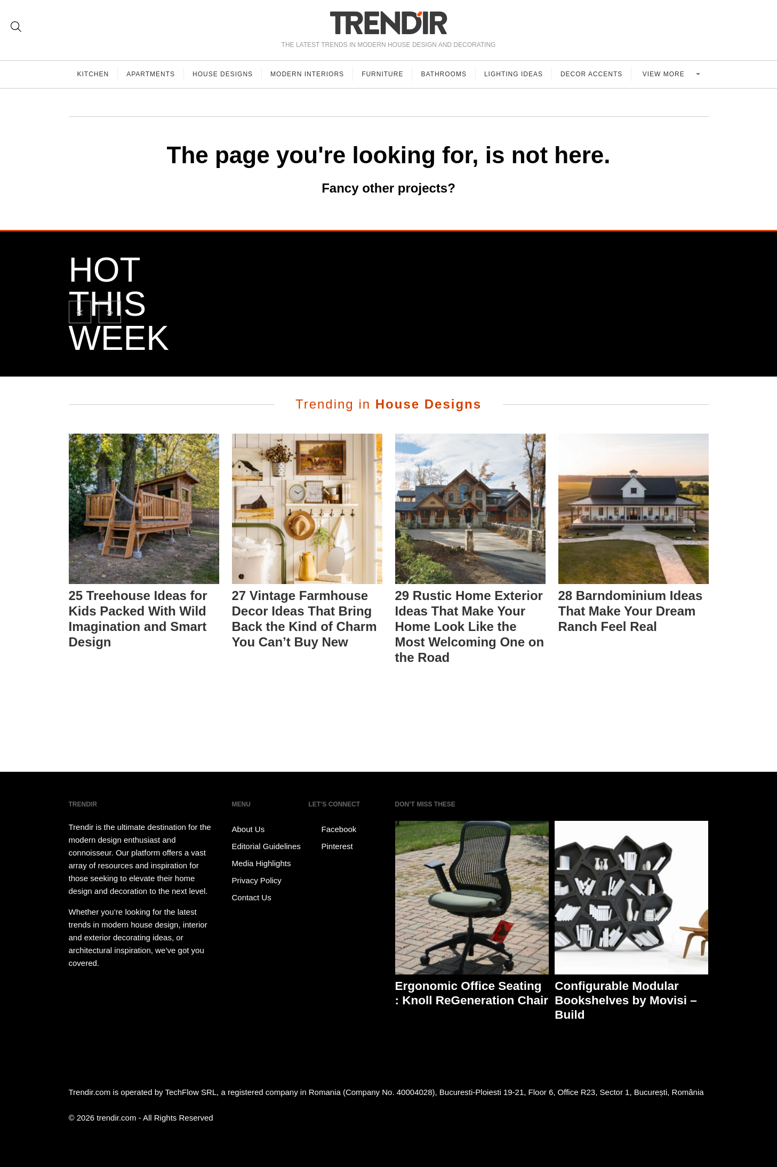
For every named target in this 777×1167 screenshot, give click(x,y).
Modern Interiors (307, 74)
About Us (248, 829)
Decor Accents (591, 74)
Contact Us (251, 897)
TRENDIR (388, 23)
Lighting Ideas (513, 74)
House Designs (223, 74)
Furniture (382, 74)
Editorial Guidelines (266, 846)
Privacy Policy (257, 880)
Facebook (332, 829)
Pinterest (330, 846)
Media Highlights (261, 863)
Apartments (150, 74)
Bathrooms (443, 74)
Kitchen (93, 74)
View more (665, 74)
